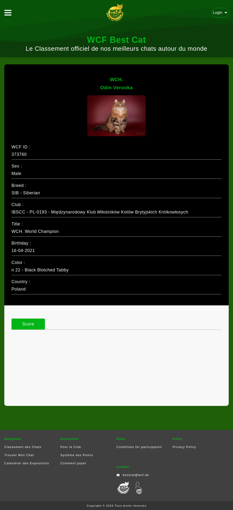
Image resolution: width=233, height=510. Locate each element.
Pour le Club (70, 447)
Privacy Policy (184, 447)
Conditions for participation (139, 447)
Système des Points (76, 455)
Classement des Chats (23, 447)
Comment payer (73, 463)
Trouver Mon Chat (19, 455)
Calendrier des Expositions (26, 463)
